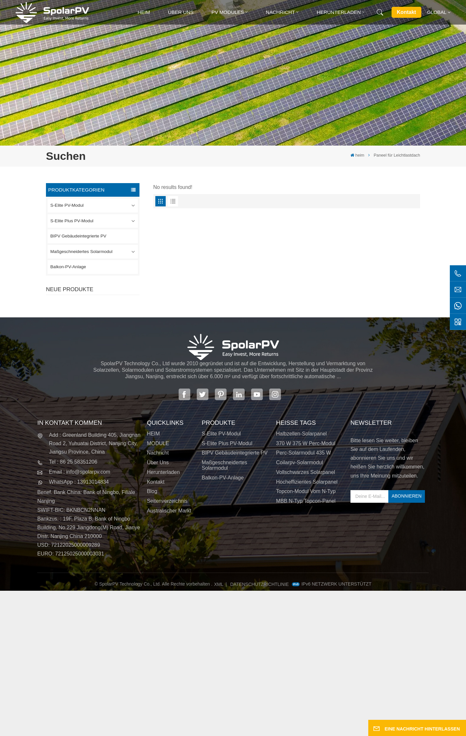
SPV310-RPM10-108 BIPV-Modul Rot (106, 345)
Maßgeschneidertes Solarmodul (81, 251)
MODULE (158, 588)
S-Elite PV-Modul (67, 205)
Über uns (181, 12)
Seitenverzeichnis (167, 646)
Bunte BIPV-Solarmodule (104, 413)
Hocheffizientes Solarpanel (307, 627)
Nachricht (280, 12)
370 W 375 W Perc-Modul (305, 588)
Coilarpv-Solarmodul (299, 607)
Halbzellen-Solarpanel (301, 579)
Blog (152, 636)
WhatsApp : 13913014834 (79, 627)
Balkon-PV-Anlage (68, 266)
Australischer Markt (169, 656)
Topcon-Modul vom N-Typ (306, 636)
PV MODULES (227, 12)
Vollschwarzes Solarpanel (305, 617)
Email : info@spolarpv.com (79, 617)
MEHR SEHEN (97, 321)
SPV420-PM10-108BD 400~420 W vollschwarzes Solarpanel (105, 309)
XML (219, 729)
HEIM (153, 579)
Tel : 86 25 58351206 (73, 607)
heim (144, 12)
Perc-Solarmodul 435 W (303, 598)
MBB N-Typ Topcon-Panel (306, 646)
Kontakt (406, 12)
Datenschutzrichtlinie (259, 729)
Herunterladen (339, 12)
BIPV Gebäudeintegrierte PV (78, 236)
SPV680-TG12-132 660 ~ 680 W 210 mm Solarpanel (106, 381)
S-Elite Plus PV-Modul (72, 220)
